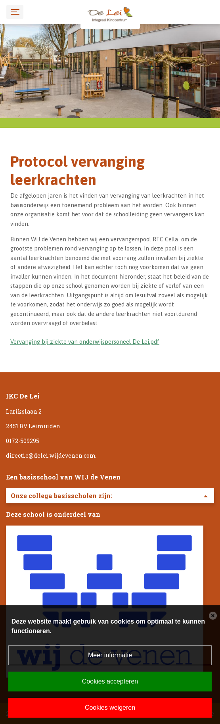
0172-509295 (22, 441)
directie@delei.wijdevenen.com (51, 455)
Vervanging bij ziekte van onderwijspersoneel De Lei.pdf (84, 341)
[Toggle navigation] (14, 12)
